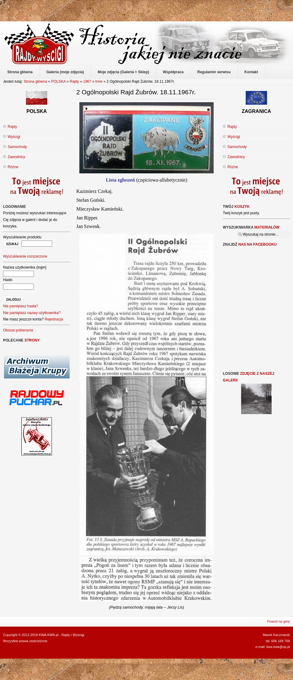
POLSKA (58, 81)
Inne (98, 81)
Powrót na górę (278, 621)
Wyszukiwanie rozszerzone (25, 256)
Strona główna (35, 81)
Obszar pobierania (18, 330)
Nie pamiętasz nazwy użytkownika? (32, 313)
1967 (87, 81)
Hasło (8, 280)
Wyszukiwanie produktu (22, 237)
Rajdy (74, 81)
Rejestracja (54, 319)
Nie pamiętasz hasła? (20, 306)
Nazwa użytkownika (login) (24, 267)
